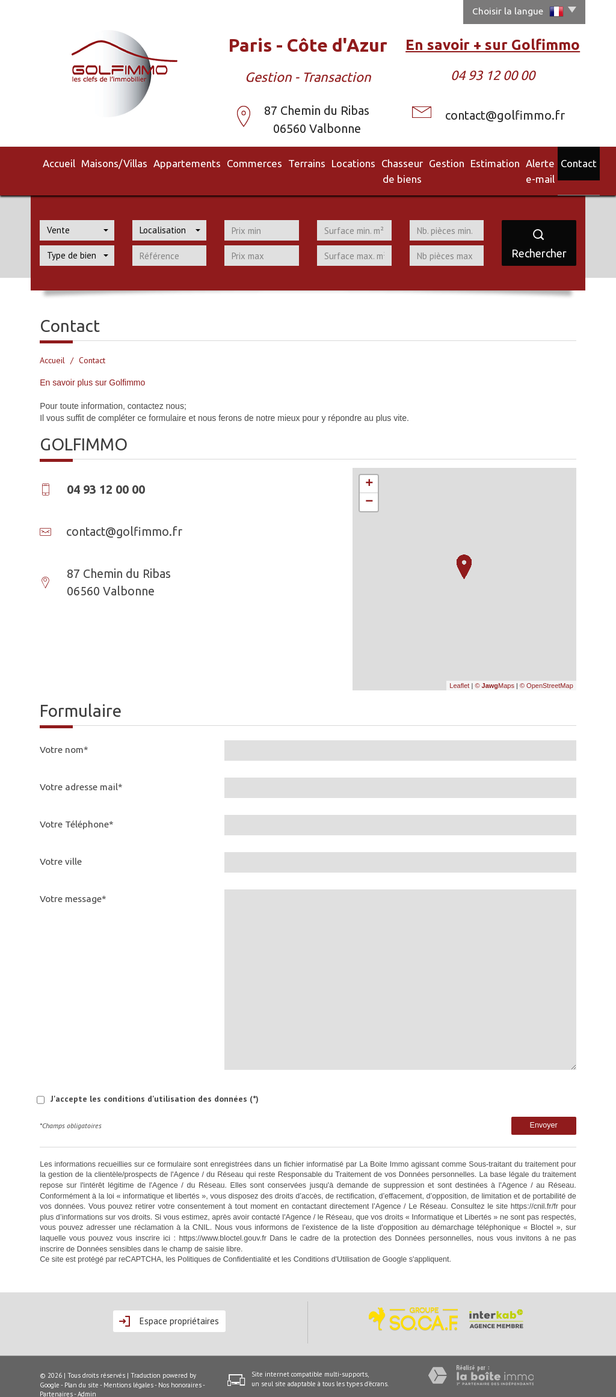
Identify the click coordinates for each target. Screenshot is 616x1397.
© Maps (494, 668)
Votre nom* (64, 732)
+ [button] (369, 467)
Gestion (424, 162)
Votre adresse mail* (81, 769)
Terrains (264, 162)
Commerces (218, 162)
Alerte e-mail (519, 162)
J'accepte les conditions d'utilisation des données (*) (155, 1081)
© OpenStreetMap (546, 668)
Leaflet (459, 668)
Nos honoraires (180, 1367)
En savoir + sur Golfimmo (492, 45)
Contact (566, 162)
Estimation (467, 162)
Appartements (161, 162)
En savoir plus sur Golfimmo (92, 365)
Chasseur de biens (367, 162)
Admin (87, 1376)
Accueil (49, 162)
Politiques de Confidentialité (224, 1242)
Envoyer (544, 1108)
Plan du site (81, 1367)
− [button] (369, 485)
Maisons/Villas (98, 162)
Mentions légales (128, 1367)
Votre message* (73, 881)
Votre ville (61, 844)
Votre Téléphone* (77, 807)
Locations (306, 162)
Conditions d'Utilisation (332, 1242)
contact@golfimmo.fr (505, 115)
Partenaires (56, 1376)
